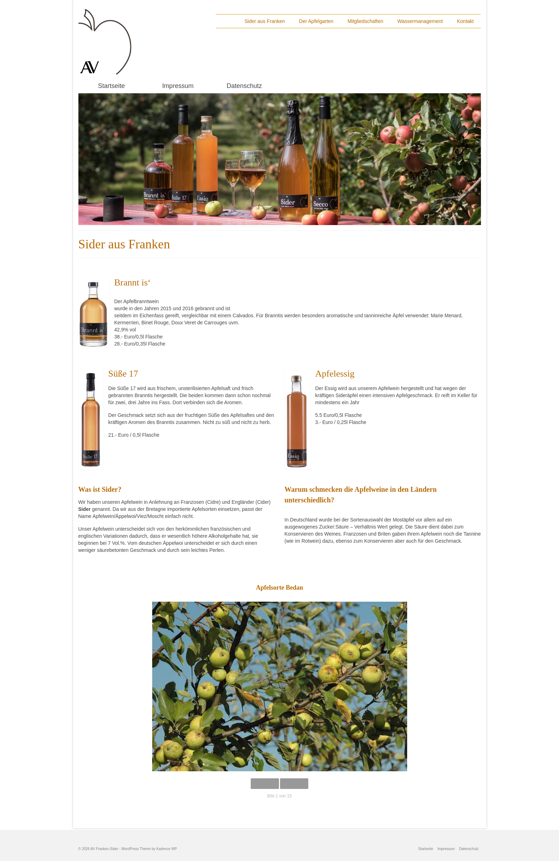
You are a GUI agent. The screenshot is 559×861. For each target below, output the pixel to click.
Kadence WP (166, 849)
